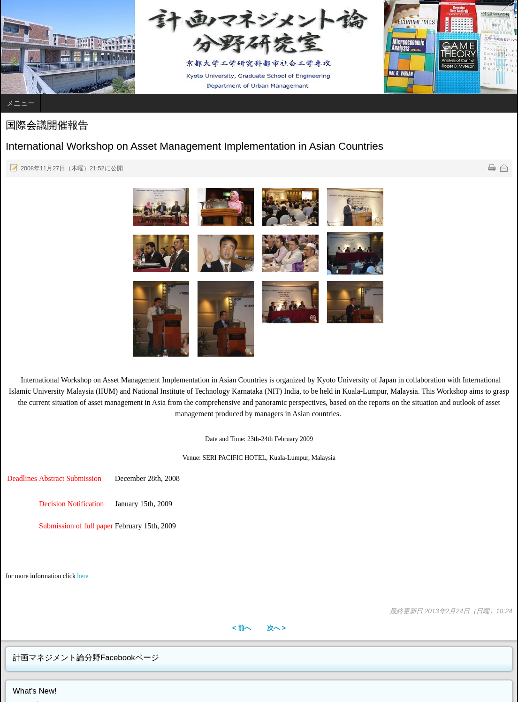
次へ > (276, 628)
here (82, 576)
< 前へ (241, 628)
